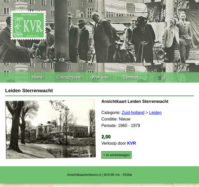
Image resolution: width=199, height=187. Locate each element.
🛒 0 (161, 77)
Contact (130, 77)
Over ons (99, 77)
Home (37, 77)
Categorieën (68, 77)
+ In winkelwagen (116, 155)
